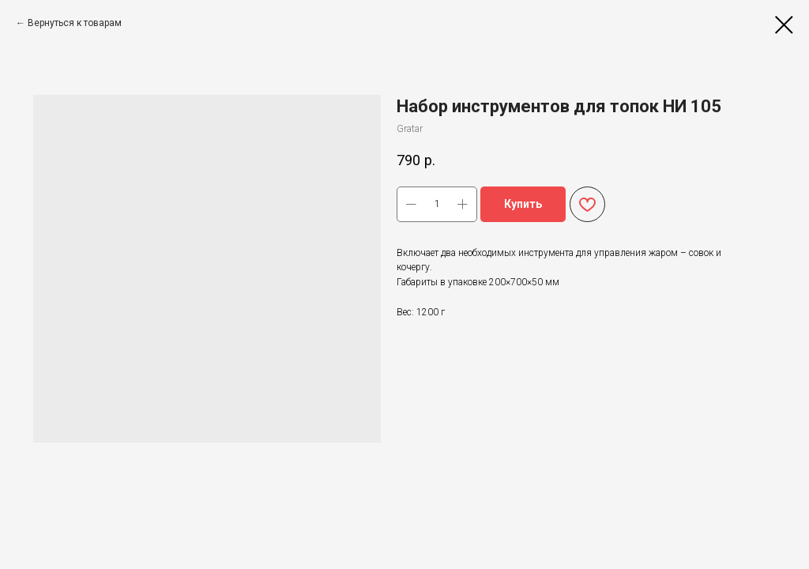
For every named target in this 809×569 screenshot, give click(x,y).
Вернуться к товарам (75, 22)
